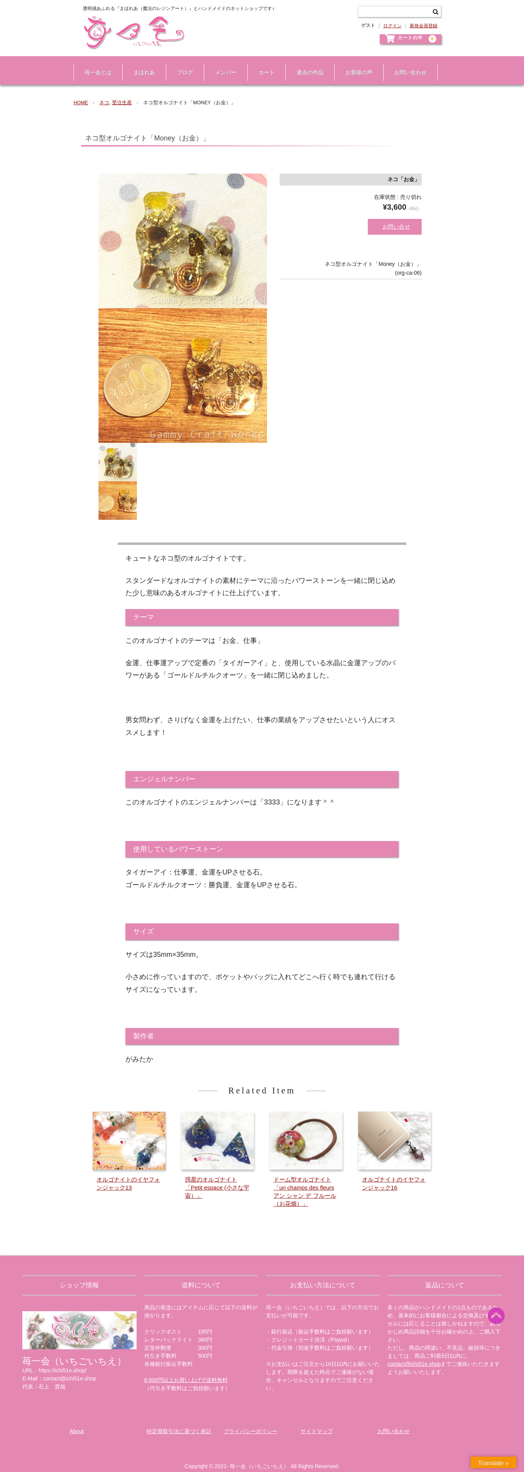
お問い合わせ (406, 65)
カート (263, 65)
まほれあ (140, 65)
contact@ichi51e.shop (414, 1356)
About (77, 1423)
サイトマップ (316, 1423)
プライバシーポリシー (250, 1423)
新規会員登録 (423, 25)
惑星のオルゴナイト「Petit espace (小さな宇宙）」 (217, 1179)
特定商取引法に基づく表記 (179, 1423)
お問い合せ (396, 215)
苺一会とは (94, 65)
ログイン (392, 25)
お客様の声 (355, 65)
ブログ (181, 65)
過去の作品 (306, 65)
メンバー (222, 65)
